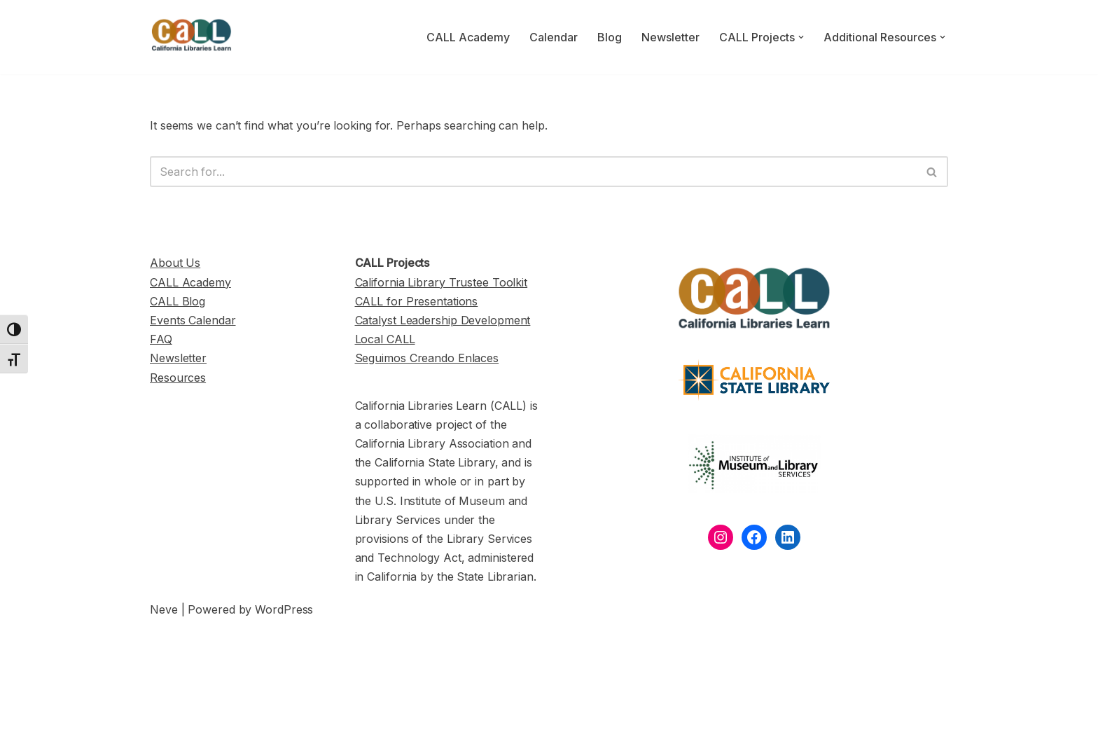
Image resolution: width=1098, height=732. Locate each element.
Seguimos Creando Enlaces (427, 358)
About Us (175, 263)
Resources (178, 378)
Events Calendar (193, 320)
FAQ (161, 339)
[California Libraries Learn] (192, 37)
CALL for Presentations (416, 301)
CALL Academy (468, 37)
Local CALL (385, 339)
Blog (609, 37)
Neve (164, 609)
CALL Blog (177, 301)
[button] (801, 37)
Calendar (553, 37)
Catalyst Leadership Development (443, 320)
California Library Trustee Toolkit (441, 282)
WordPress (284, 609)
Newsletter (670, 37)
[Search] (533, 171)
